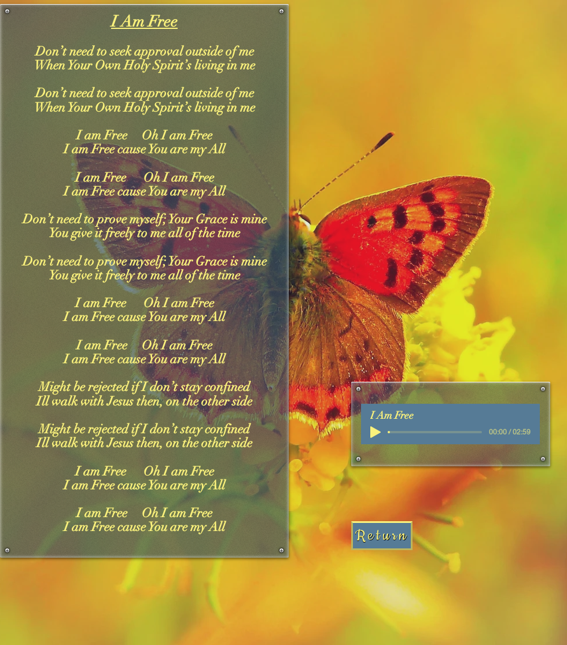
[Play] (375, 432)
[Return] (382, 535)
